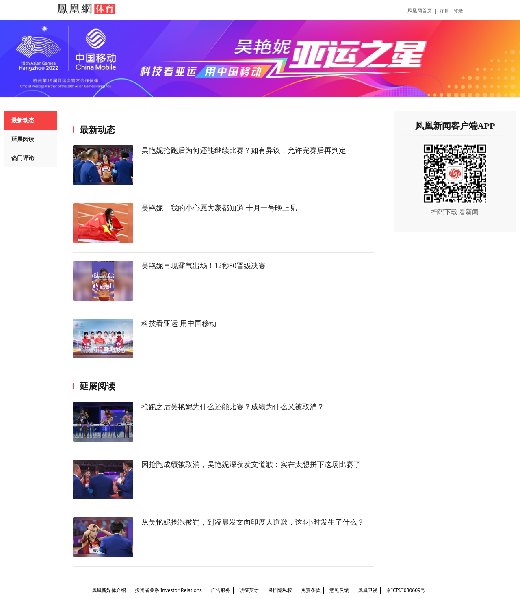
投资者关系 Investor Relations (168, 590)
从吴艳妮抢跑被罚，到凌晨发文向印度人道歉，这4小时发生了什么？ (252, 522)
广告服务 (220, 590)
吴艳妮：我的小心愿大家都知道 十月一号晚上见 (219, 208)
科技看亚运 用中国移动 (179, 323)
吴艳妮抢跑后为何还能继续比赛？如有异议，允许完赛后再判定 (243, 150)
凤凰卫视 (367, 590)
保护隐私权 (280, 590)
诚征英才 (249, 590)
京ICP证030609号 (405, 590)
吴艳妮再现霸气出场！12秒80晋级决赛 (203, 266)
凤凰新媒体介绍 (109, 590)
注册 (444, 11)
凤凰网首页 (419, 10)
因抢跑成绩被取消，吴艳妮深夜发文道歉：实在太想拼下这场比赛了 (251, 464)
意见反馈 (339, 590)
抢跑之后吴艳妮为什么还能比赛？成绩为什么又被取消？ (232, 407)
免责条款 (311, 590)
